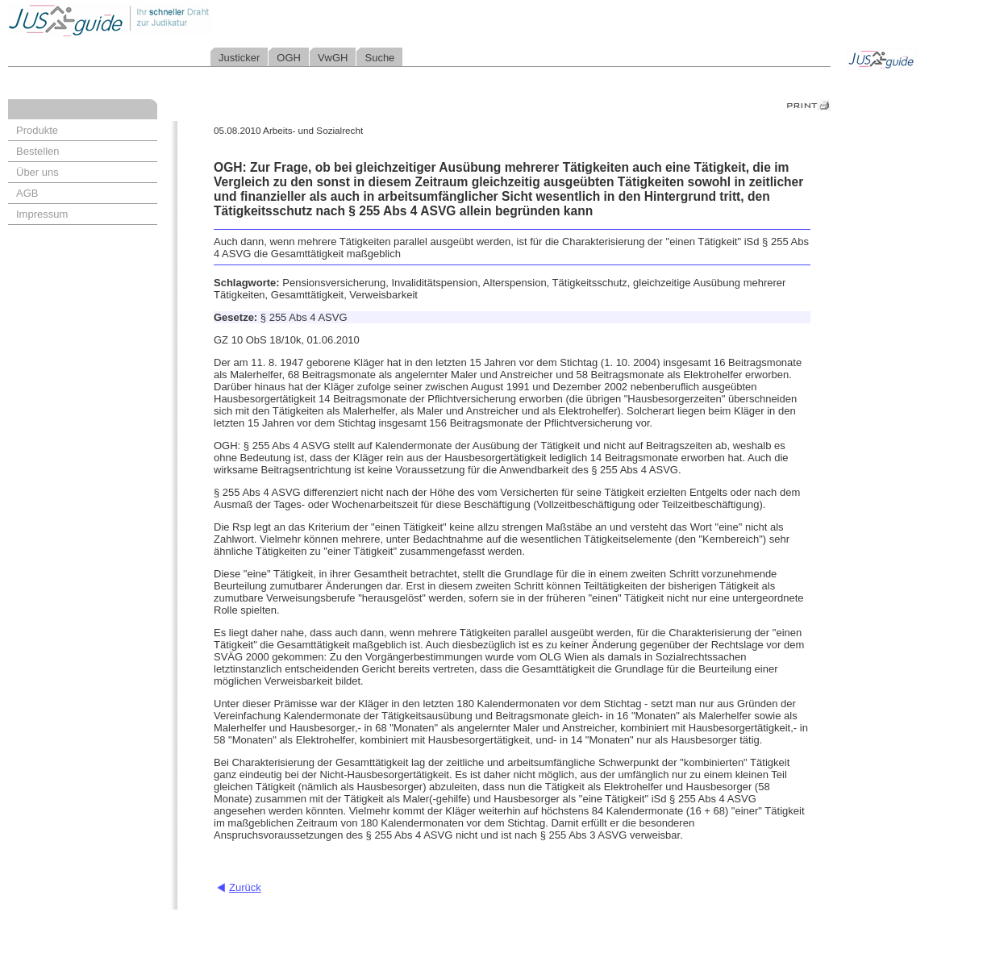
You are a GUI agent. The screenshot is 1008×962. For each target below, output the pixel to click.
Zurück (245, 887)
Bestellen (37, 151)
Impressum (42, 214)
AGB (27, 193)
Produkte (37, 130)
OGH (289, 58)
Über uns (37, 172)
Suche (379, 58)
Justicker (239, 58)
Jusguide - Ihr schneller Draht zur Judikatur (162, 20)
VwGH (333, 58)
